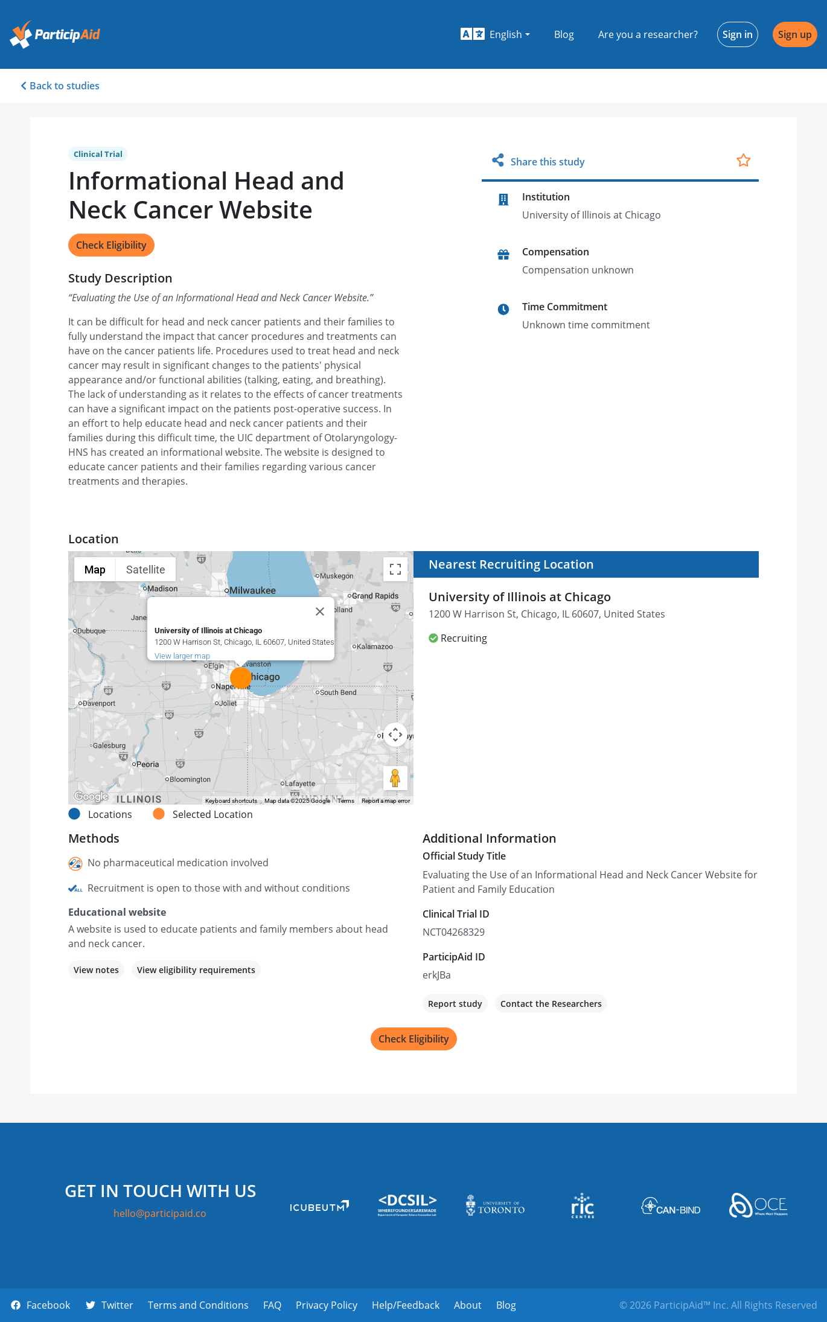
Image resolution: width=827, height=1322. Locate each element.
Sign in (738, 34)
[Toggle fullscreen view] (395, 569)
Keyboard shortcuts (231, 800)
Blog (564, 34)
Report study (455, 1003)
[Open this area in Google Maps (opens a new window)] (91, 797)
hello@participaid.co (159, 1213)
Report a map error (386, 800)
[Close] (319, 611)
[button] (495, 34)
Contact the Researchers (551, 1003)
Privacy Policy (326, 1305)
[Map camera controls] (395, 735)
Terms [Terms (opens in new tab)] (345, 800)
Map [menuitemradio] (95, 569)
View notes (96, 970)
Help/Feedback (405, 1305)
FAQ (272, 1305)
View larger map (182, 655)
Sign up (795, 34)
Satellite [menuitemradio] (145, 569)
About (468, 1305)
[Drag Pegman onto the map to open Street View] (395, 778)
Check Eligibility (111, 245)
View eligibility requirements (196, 970)
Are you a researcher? (648, 34)
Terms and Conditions (198, 1305)
